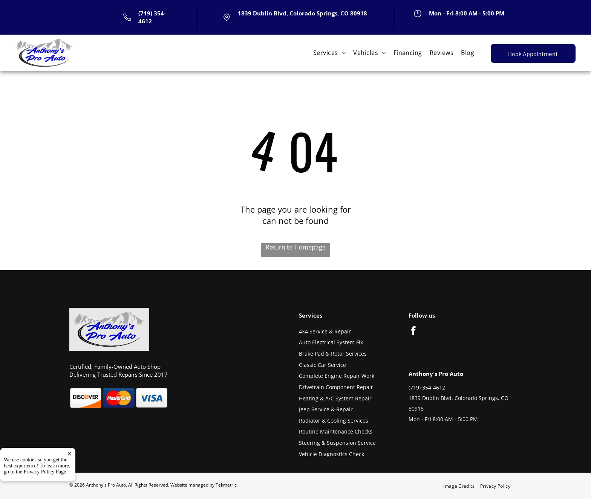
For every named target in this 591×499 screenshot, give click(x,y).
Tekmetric (226, 485)
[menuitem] (329, 53)
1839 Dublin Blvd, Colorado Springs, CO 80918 (302, 13)
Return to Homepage (296, 247)
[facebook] (413, 331)
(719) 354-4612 (427, 387)
